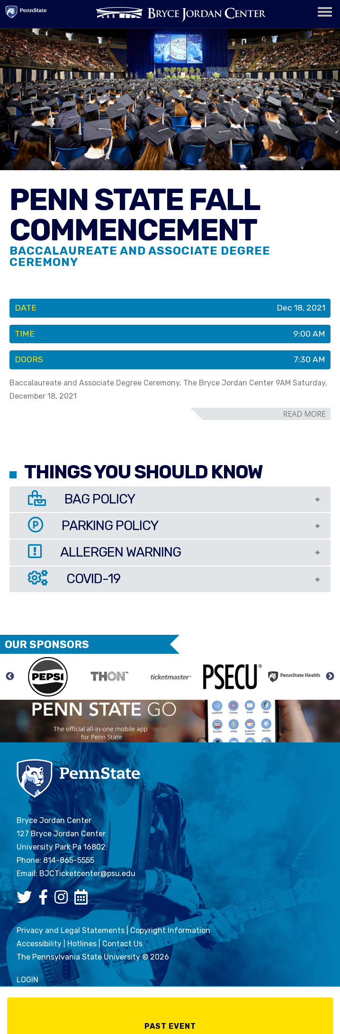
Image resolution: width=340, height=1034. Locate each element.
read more (304, 414)
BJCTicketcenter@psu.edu (87, 873)
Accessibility (39, 943)
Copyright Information (170, 930)
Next (330, 676)
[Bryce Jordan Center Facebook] (45, 900)
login (27, 979)
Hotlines (82, 943)
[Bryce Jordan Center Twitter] (26, 900)
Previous (10, 676)
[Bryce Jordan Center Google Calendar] (83, 900)
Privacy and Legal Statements (71, 930)
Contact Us (122, 943)
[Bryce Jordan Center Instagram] (63, 900)
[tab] (170, 499)
